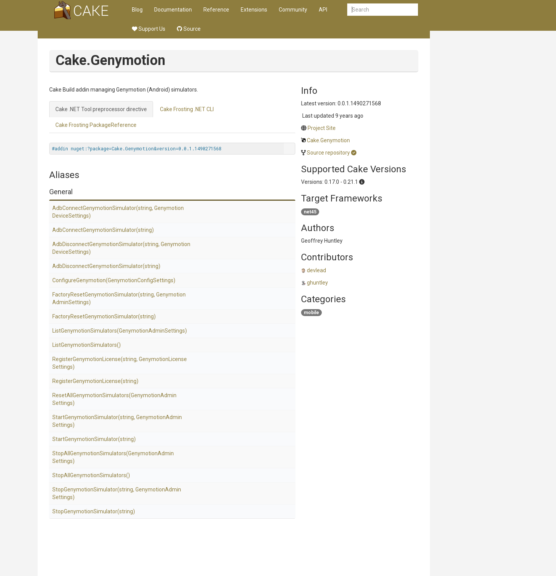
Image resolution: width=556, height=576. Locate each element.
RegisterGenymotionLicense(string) (95, 381)
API (323, 10)
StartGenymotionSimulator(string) (94, 439)
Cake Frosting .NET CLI (187, 109)
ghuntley (317, 283)
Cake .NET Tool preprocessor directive (101, 109)
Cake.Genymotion (328, 140)
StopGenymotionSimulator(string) (93, 511)
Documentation (173, 10)
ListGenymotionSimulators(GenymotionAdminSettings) (119, 331)
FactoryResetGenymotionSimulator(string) (104, 316)
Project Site (322, 128)
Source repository (328, 153)
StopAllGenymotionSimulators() (91, 475)
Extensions (254, 10)
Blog (137, 10)
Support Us (148, 29)
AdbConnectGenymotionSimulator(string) (103, 230)
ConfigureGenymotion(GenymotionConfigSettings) (113, 280)
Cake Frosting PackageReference (96, 125)
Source (189, 29)
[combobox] (382, 9)
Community (293, 10)
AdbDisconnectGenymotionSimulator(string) (106, 266)
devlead (316, 270)
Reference (216, 10)
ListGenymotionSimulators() (86, 345)
